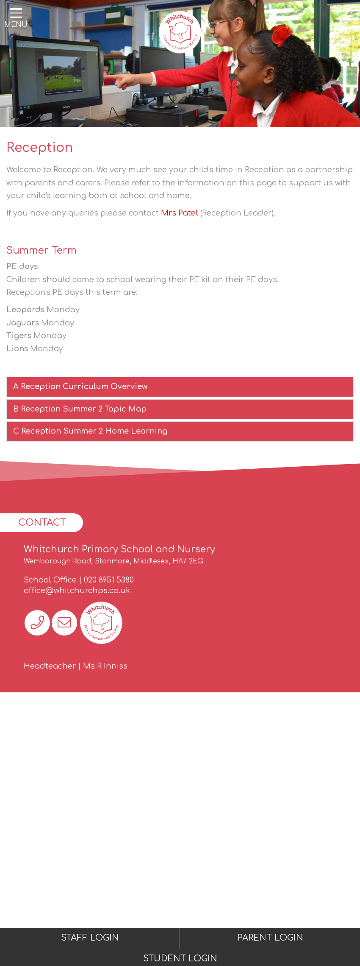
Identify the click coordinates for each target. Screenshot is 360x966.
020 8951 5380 (109, 580)
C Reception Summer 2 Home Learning (90, 431)
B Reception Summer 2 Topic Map (80, 409)
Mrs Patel (179, 213)
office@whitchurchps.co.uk (77, 590)
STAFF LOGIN (90, 938)
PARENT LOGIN (270, 938)
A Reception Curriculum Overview (80, 386)
